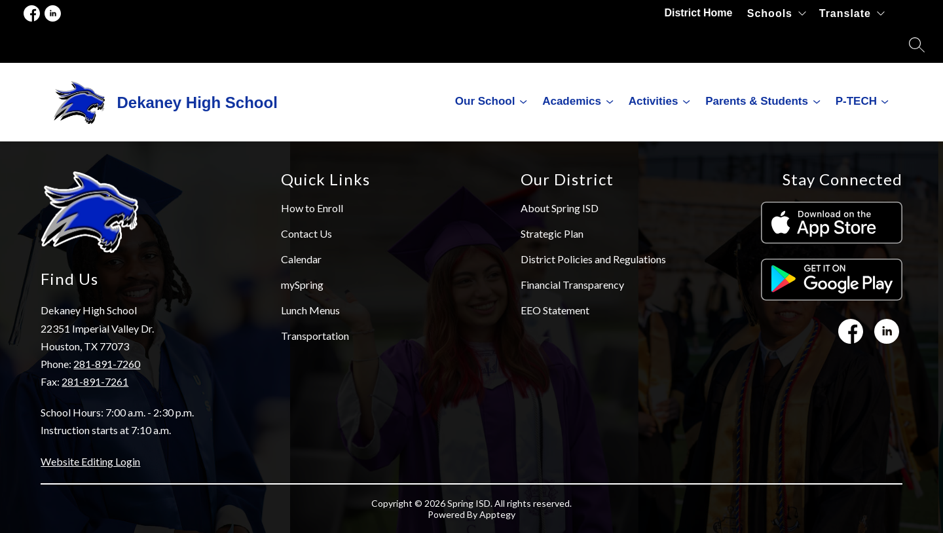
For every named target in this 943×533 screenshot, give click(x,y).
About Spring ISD (560, 208)
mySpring (302, 284)
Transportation (315, 335)
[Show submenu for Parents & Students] (756, 101)
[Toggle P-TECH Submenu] (885, 102)
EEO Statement (555, 310)
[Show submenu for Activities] (653, 101)
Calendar (301, 259)
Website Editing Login (90, 461)
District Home (699, 12)
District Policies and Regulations (593, 259)
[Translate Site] (851, 13)
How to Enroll (312, 208)
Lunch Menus (310, 310)
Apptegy (497, 514)
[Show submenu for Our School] (485, 101)
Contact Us (306, 233)
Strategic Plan (552, 233)
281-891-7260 (106, 364)
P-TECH (856, 101)
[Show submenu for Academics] (571, 101)
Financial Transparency (572, 284)
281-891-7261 (95, 381)
